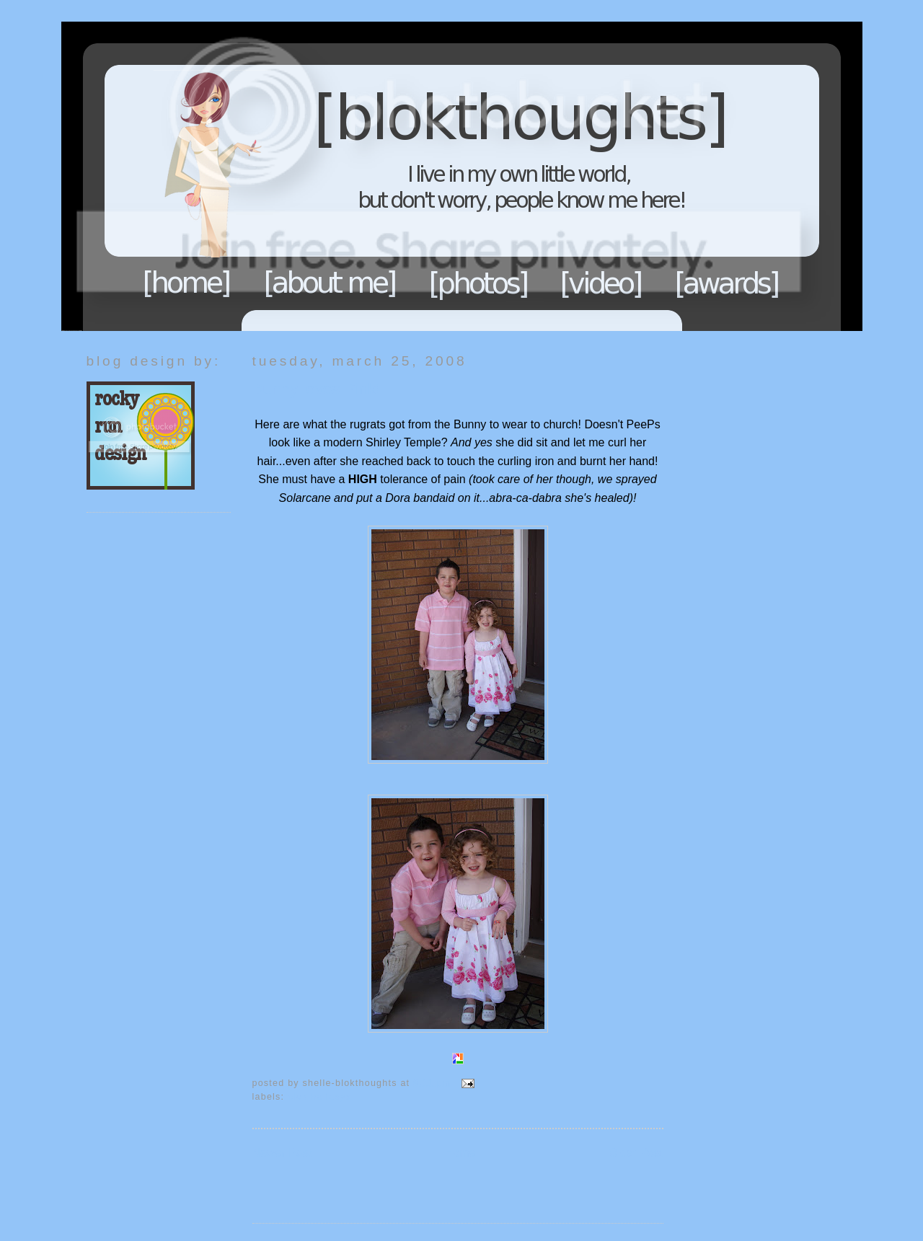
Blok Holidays (319, 1097)
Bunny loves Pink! (316, 389)
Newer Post (282, 1153)
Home (186, 282)
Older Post (636, 1153)
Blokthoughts (421, 176)
